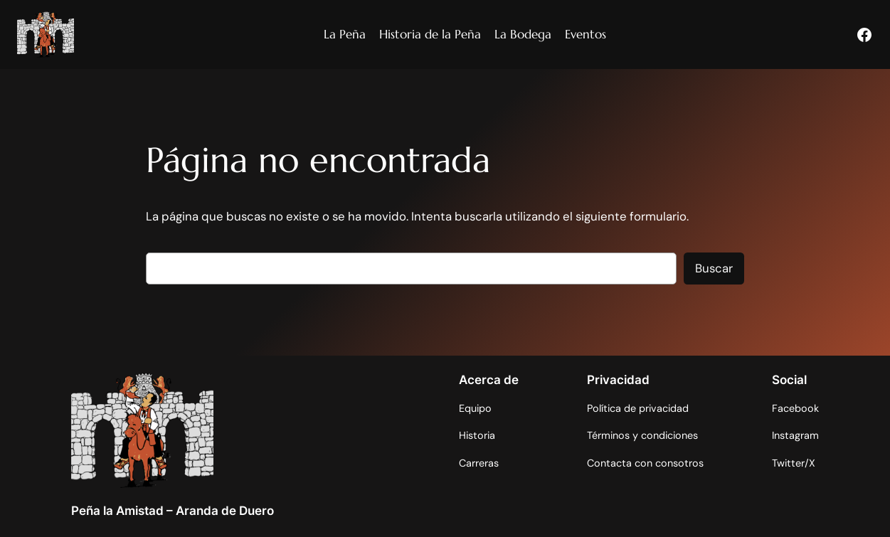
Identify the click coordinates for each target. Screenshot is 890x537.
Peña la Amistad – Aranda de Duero (172, 511)
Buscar (714, 268)
